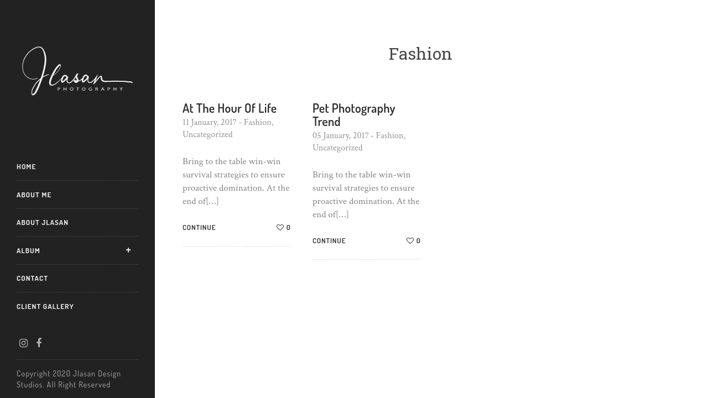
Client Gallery (45, 306)
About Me (34, 194)
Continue (199, 227)
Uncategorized (207, 134)
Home (26, 166)
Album (28, 250)
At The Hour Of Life (230, 108)
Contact (32, 278)
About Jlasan (43, 222)
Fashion (258, 122)
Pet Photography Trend (354, 114)
